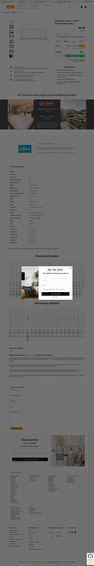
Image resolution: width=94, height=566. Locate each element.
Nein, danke (55, 297)
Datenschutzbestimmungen (60, 289)
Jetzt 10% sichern (55, 294)
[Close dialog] (71, 268)
